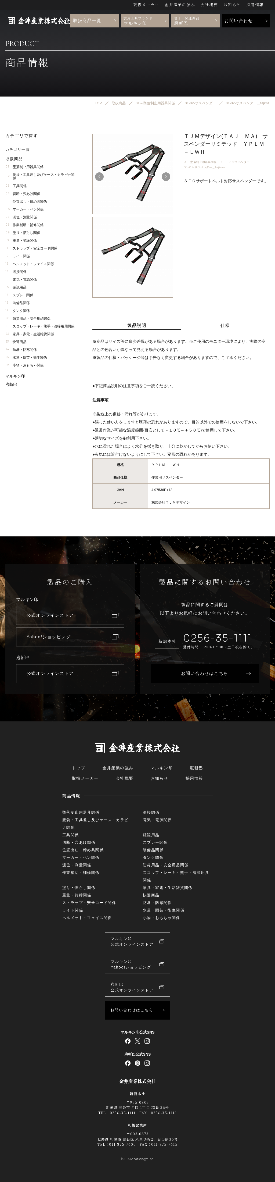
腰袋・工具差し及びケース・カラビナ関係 (39, 176)
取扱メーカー (146, 4)
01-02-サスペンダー (235, 162)
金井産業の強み (180, 4)
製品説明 (136, 325)
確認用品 (15, 287)
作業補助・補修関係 (24, 225)
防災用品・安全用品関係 (27, 318)
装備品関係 (17, 303)
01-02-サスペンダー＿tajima (204, 167)
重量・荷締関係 (21, 240)
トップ (78, 768)
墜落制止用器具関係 (24, 167)
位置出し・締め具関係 (26, 202)
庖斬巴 (11, 384)
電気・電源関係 (21, 279)
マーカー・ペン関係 (24, 209)
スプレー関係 (19, 295)
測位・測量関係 (21, 217)
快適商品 (15, 342)
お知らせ (232, 4)
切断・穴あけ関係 (22, 194)
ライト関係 (17, 256)
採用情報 (255, 4)
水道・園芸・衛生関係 (26, 357)
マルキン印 (15, 376)
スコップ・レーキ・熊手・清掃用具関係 (39, 326)
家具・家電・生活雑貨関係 (29, 334)
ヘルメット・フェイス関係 (29, 264)
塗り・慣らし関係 (22, 233)
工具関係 (15, 186)
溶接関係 (15, 272)
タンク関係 (17, 311)
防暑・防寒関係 (21, 350)
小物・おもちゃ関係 (24, 365)
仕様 (225, 325)
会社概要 (209, 4)
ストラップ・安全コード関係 (31, 248)
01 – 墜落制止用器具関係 (200, 162)
